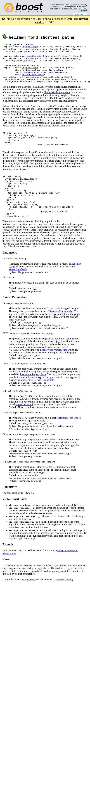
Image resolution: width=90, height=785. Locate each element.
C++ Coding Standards (82, 9)
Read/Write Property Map (54, 369)
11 (36, 94)
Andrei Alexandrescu (69, 8)
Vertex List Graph (18, 288)
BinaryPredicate (58, 78)
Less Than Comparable (42, 399)
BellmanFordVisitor (33, 81)
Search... (80, 15)
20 (39, 94)
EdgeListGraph (30, 47)
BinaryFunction (30, 78)
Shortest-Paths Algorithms (57, 100)
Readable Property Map (61, 330)
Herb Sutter (54, 8)
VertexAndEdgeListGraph (35, 58)
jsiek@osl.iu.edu (63, 598)
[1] (47, 439)
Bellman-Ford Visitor (69, 437)
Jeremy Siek (28, 598)
